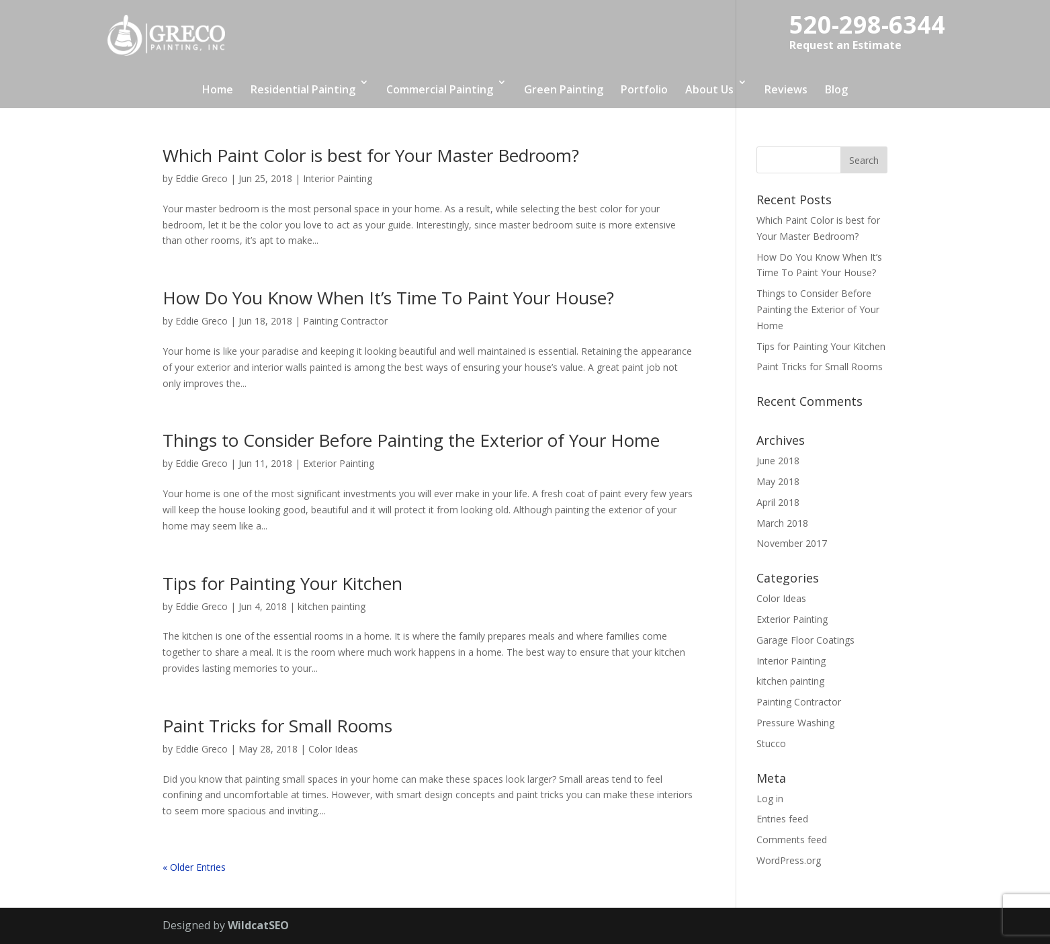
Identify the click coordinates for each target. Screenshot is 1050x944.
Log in (769, 798)
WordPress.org (788, 860)
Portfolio (644, 89)
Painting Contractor (345, 320)
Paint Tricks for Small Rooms (277, 726)
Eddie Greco (201, 178)
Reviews (785, 89)
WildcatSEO (258, 925)
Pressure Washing (795, 722)
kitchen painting (331, 606)
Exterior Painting (338, 463)
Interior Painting (337, 178)
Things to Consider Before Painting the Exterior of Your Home (411, 440)
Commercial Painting (439, 89)
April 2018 (777, 502)
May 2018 (777, 481)
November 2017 (791, 543)
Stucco (771, 743)
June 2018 (777, 460)
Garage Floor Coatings (805, 640)
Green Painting (563, 89)
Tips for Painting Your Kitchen (282, 583)
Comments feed (791, 839)
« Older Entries (194, 867)
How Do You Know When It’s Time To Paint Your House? (388, 298)
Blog (836, 89)
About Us (709, 89)
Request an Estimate (845, 45)
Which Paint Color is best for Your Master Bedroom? (371, 155)
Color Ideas (333, 748)
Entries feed (782, 818)
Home (217, 89)
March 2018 (782, 523)
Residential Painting (303, 89)
